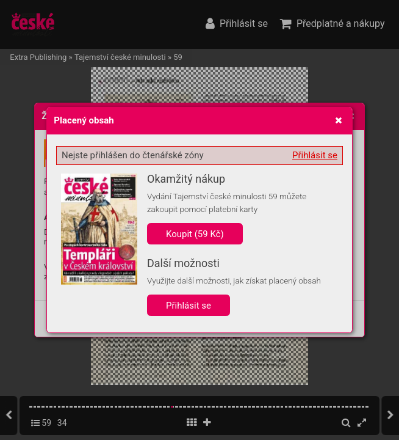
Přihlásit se (314, 155)
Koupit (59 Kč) (195, 234)
